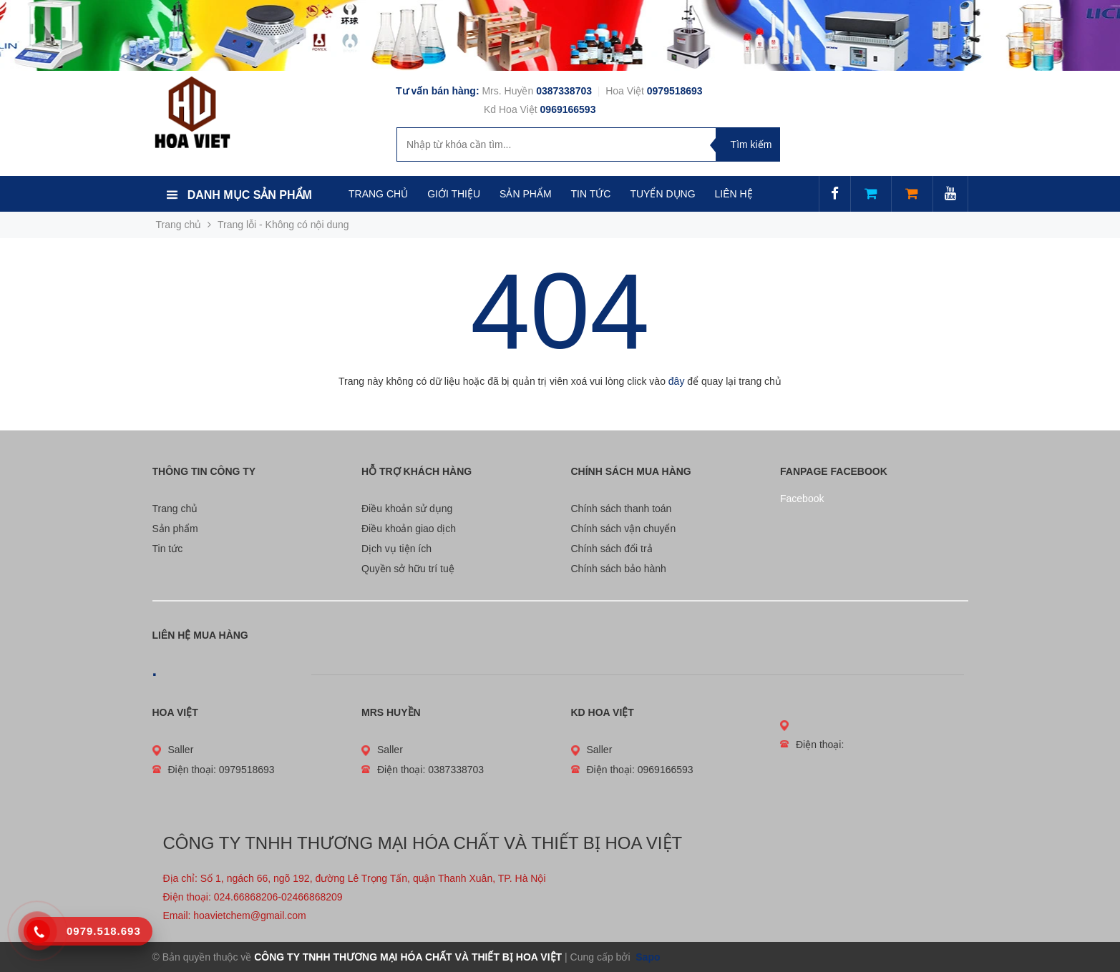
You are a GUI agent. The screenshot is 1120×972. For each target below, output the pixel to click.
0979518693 (675, 91)
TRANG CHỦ (378, 194)
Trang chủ (175, 508)
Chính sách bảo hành (618, 568)
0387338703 (565, 91)
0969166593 (568, 109)
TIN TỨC (591, 194)
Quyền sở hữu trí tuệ (407, 568)
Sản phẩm (175, 528)
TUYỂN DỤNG (662, 194)
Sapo (646, 957)
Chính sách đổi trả (612, 548)
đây (676, 381)
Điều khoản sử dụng (406, 508)
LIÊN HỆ (734, 194)
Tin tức (167, 548)
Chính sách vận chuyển (623, 528)
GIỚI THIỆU (453, 194)
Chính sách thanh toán (621, 508)
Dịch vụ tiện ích (396, 548)
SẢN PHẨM (525, 194)
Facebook (802, 498)
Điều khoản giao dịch (408, 528)
